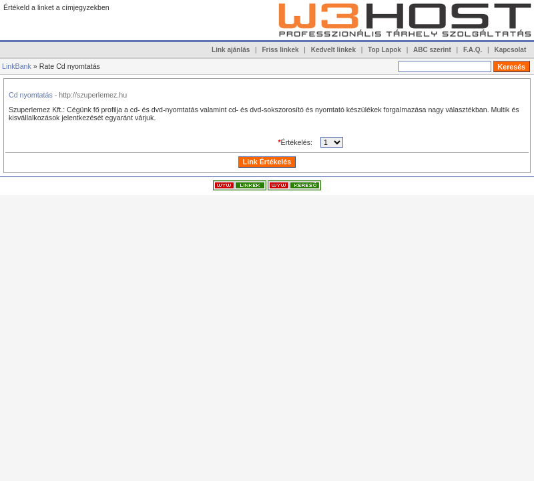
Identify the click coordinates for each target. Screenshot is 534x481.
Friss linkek (280, 49)
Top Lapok (384, 49)
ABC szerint (432, 49)
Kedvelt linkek (333, 49)
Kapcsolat (510, 49)
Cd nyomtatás (31, 95)
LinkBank (16, 66)
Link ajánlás (231, 49)
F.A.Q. (472, 49)
